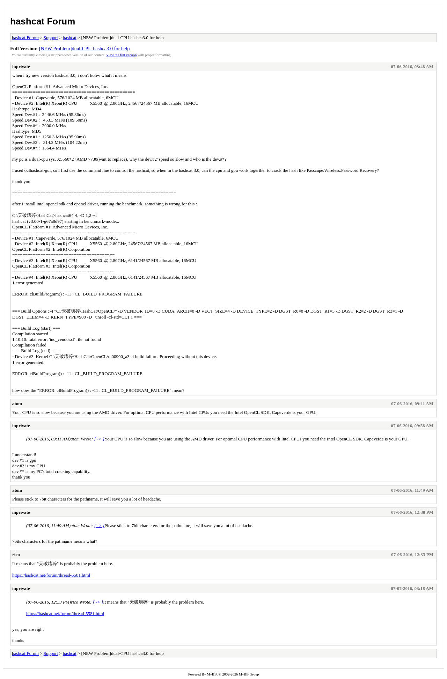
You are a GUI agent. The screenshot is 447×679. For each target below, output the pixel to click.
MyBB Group (249, 674)
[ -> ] (99, 438)
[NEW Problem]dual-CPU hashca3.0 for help (84, 48)
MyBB (212, 674)
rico (16, 554)
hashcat (69, 37)
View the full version (121, 55)
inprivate (21, 66)
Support (51, 37)
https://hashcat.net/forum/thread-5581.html (51, 575)
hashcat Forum (42, 21)
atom (17, 403)
